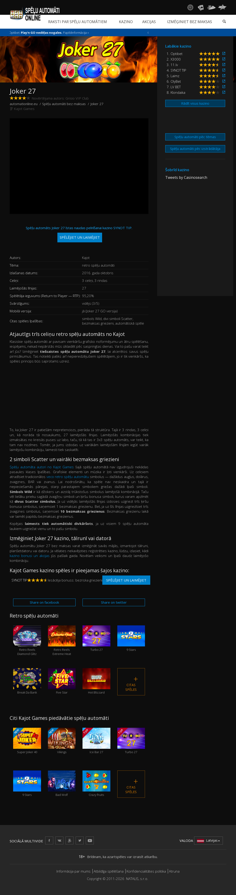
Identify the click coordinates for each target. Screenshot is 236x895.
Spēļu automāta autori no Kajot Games (42, 467)
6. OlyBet (174, 81)
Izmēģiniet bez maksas (189, 21)
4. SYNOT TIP (176, 70)
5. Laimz (173, 76)
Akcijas (149, 21)
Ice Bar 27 (96, 741)
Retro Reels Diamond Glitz (27, 640)
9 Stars (131, 638)
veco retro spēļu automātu (68, 476)
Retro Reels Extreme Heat (62, 640)
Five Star (62, 681)
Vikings (62, 741)
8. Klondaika (176, 92)
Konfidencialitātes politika (146, 871)
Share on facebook (44, 602)
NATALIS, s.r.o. (137, 878)
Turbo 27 (96, 638)
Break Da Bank (27, 681)
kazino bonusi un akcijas (30, 555)
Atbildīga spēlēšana (109, 871)
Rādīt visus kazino (195, 103)
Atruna (174, 871)
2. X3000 (174, 59)
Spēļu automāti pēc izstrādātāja (195, 148)
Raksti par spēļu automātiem (77, 21)
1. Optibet (175, 54)
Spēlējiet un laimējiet (126, 580)
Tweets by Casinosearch (186, 177)
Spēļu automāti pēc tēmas (195, 136)
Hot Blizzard (96, 681)
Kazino (126, 21)
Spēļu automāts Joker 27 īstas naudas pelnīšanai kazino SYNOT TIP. (79, 233)
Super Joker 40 (27, 741)
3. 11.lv (172, 65)
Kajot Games (24, 108)
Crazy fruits (96, 783)
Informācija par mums (73, 871)
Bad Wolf (62, 783)
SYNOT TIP (19, 580)
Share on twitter (114, 602)
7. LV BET (174, 87)
